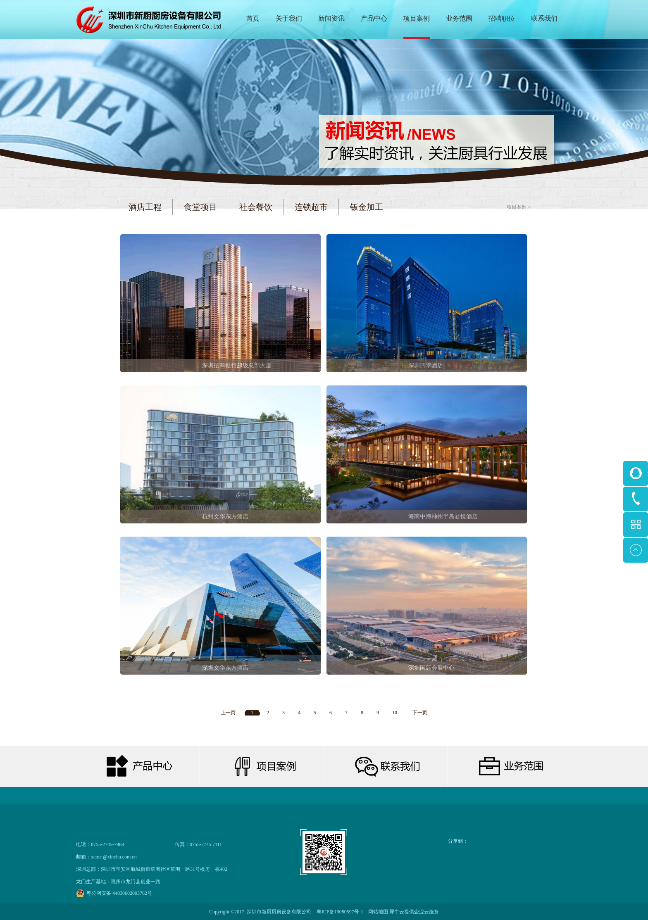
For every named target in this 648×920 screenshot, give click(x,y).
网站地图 (377, 912)
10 (394, 713)
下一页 (419, 713)
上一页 (228, 713)
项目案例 (516, 207)
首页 (253, 18)
